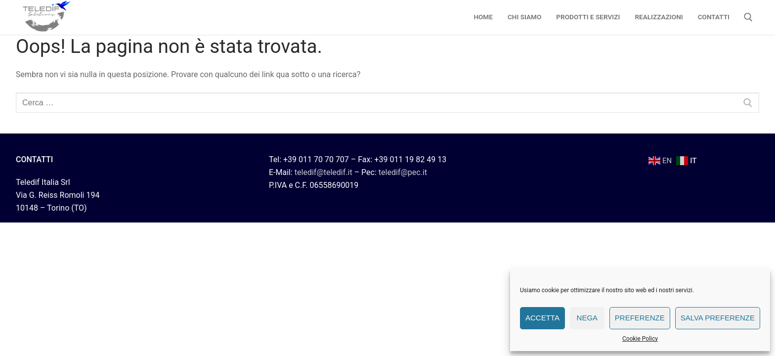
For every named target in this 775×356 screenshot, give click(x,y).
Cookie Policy (640, 338)
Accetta (542, 317)
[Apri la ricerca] (748, 17)
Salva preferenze (718, 317)
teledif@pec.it (403, 172)
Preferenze (640, 317)
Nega (587, 317)
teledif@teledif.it (323, 172)
